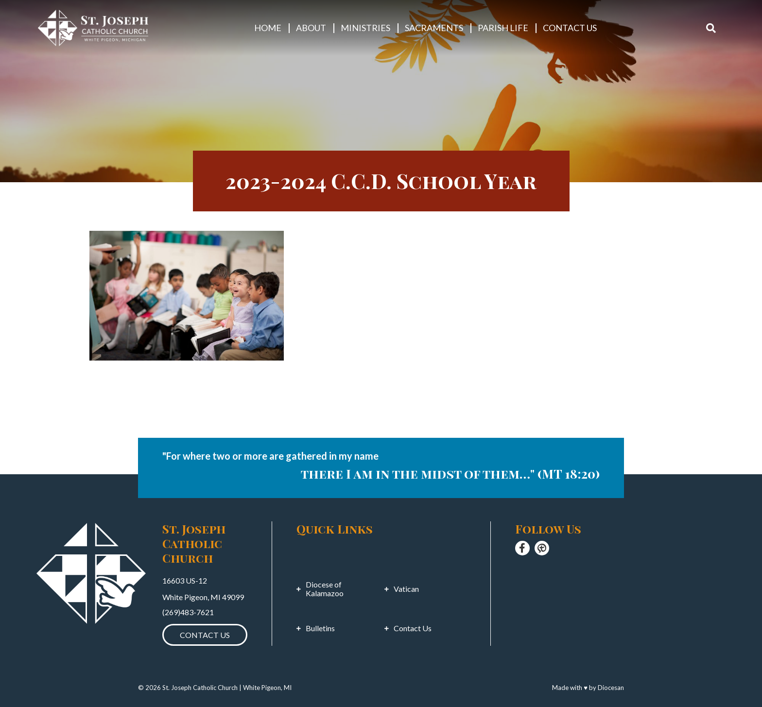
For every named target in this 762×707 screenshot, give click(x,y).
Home (267, 27)
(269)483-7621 (188, 612)
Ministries (365, 27)
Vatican (406, 589)
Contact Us (570, 27)
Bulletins (320, 628)
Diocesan (611, 687)
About (311, 27)
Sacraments (434, 27)
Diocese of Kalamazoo (325, 589)
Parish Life (503, 27)
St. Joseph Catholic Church (200, 687)
